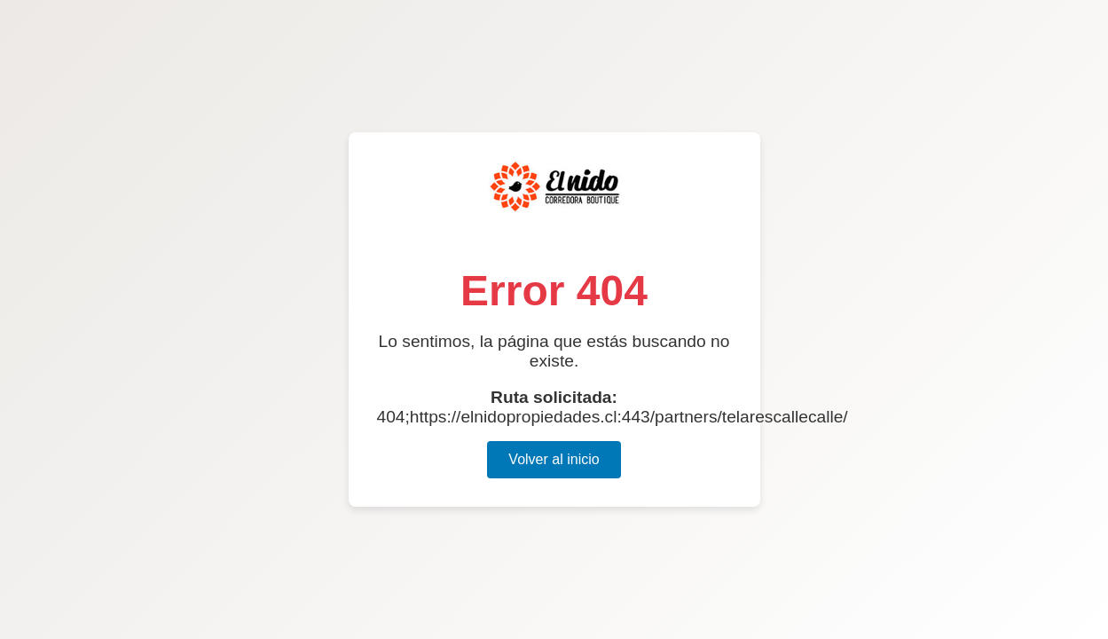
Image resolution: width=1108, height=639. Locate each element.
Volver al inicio (553, 459)
